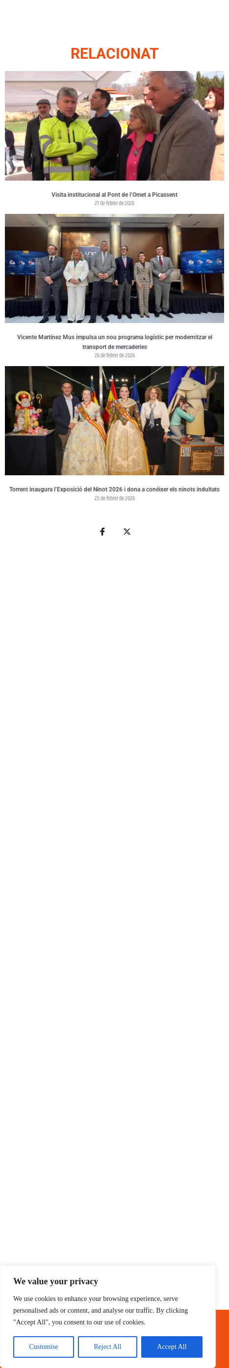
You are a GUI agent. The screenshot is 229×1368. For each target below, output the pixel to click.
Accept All (171, 1346)
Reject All (107, 1346)
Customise (43, 1346)
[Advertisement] (114, 929)
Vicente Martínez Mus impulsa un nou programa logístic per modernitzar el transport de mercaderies (114, 342)
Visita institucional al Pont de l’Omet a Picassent (114, 194)
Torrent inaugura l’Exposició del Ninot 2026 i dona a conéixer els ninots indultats (114, 489)
